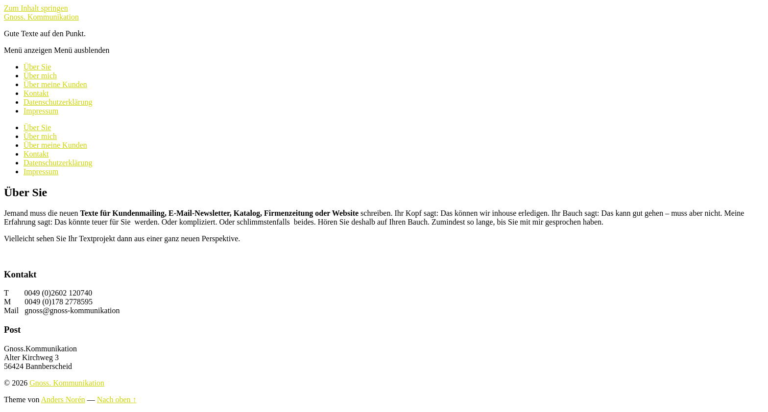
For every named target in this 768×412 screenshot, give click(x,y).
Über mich (40, 75)
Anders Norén (63, 399)
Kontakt (36, 93)
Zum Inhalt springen (36, 8)
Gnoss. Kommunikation (41, 17)
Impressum (41, 111)
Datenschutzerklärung (58, 102)
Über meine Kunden (55, 84)
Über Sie (37, 67)
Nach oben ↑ (117, 399)
